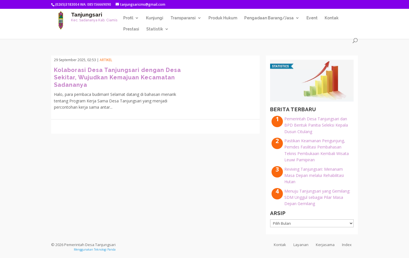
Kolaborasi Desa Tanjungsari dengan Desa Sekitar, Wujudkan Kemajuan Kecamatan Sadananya (117, 77)
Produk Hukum (222, 18)
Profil (128, 18)
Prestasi (131, 29)
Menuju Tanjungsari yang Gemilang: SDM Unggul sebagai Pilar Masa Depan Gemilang (317, 197)
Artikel (106, 59)
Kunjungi (154, 18)
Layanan (300, 244)
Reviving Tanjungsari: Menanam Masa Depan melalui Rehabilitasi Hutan (314, 175)
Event (312, 18)
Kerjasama (325, 244)
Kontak (332, 18)
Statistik (154, 29)
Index (347, 244)
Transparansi (183, 18)
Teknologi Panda (105, 249)
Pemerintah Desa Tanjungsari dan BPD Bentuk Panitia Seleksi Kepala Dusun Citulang (316, 125)
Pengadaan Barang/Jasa (269, 18)
